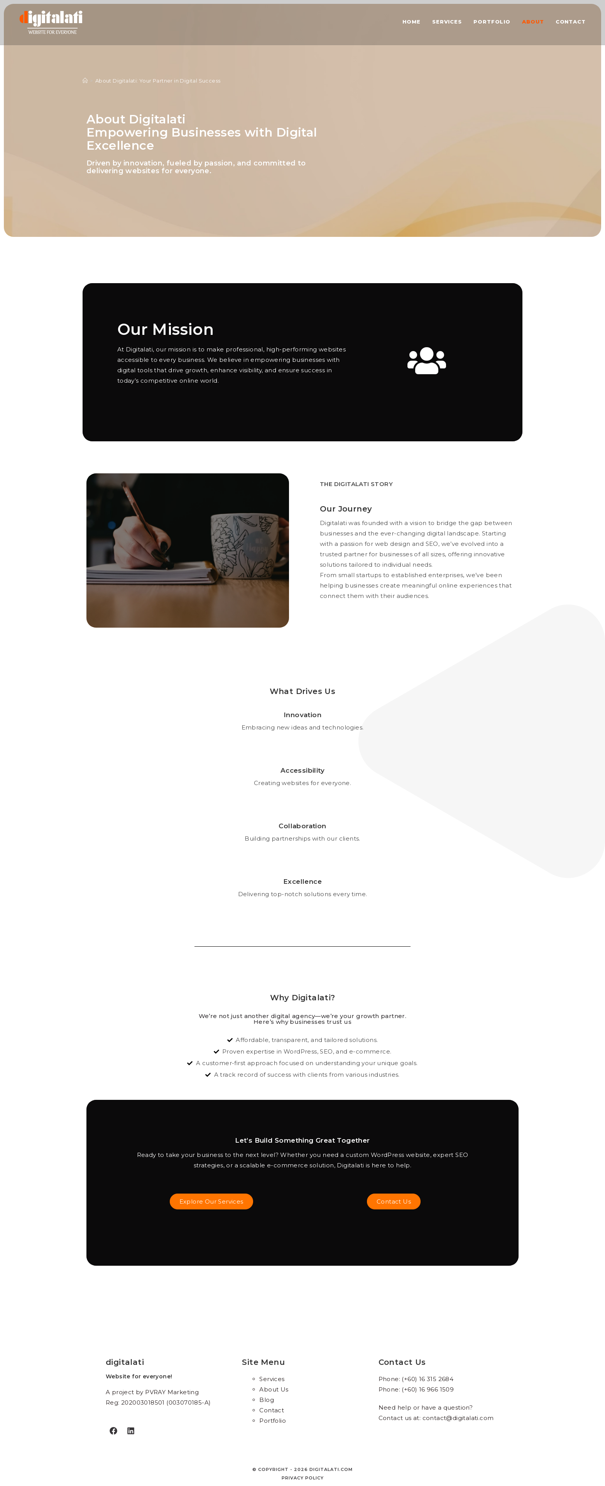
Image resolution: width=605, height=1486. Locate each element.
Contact (271, 1410)
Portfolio (272, 1420)
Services (271, 1379)
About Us (273, 1389)
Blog (266, 1399)
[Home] (85, 81)
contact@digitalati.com (458, 1418)
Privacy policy (303, 1478)
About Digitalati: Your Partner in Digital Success (158, 81)
